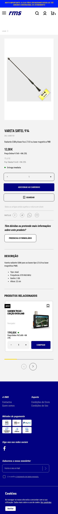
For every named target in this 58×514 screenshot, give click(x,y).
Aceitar (10, 508)
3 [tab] (35, 359)
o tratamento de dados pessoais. (27, 477)
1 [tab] (10, 359)
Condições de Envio (40, 402)
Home (4, 31)
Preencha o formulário (20, 238)
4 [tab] (47, 359)
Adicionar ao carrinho (29, 187)
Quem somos (8, 405)
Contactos (7, 402)
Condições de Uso (39, 405)
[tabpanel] (29, 326)
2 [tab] (23, 359)
